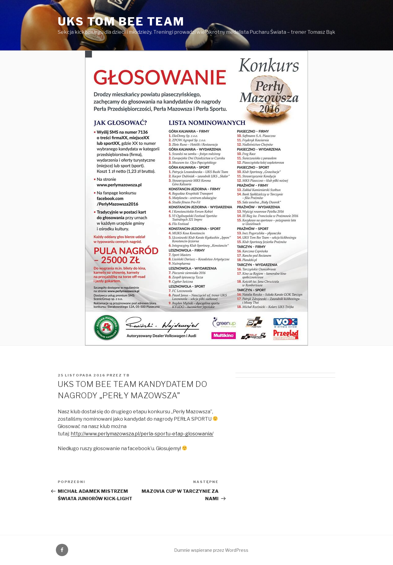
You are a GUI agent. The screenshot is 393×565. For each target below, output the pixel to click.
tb (126, 375)
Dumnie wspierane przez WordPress (211, 550)
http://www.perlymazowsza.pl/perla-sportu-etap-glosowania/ (142, 434)
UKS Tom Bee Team (121, 21)
